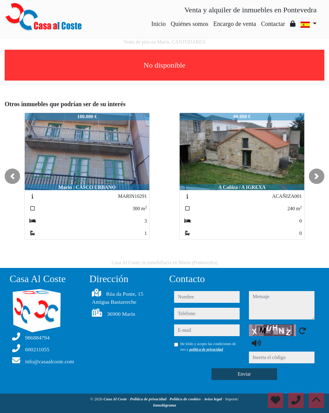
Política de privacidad (148, 399)
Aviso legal (213, 399)
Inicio (158, 23)
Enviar (244, 374)
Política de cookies (185, 399)
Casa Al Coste (116, 399)
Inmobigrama (164, 405)
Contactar (273, 23)
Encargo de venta (234, 23)
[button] (12, 176)
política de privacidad (206, 349)
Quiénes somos (189, 23)
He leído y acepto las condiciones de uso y (208, 347)
